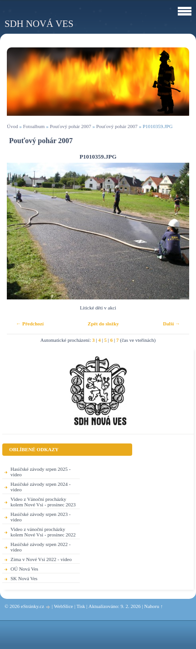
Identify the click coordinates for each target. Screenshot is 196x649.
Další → (171, 323)
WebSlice (63, 606)
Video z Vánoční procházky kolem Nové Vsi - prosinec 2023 (43, 501)
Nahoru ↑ (153, 606)
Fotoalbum (34, 126)
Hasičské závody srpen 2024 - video (40, 486)
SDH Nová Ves (39, 23)
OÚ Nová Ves (24, 569)
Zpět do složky (103, 323)
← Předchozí (30, 323)
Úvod (12, 126)
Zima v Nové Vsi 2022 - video (41, 559)
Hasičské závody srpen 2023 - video (40, 516)
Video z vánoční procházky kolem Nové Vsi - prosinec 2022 (43, 531)
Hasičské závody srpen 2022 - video (40, 546)
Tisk (81, 606)
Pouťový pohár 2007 (70, 126)
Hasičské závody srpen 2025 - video (40, 471)
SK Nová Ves (23, 578)
